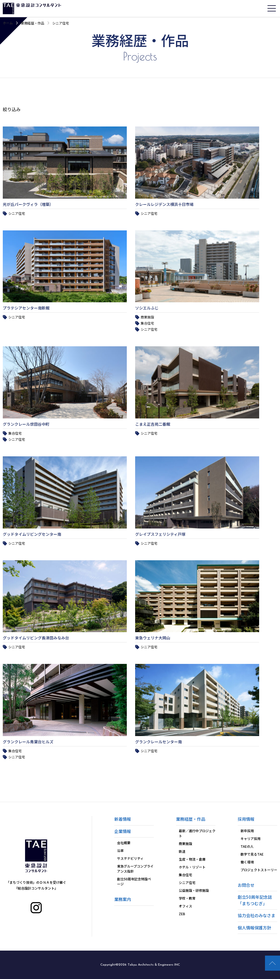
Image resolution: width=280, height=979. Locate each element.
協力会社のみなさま (256, 915)
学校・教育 (187, 898)
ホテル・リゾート (192, 866)
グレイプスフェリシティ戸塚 (160, 534)
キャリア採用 (251, 838)
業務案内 (122, 899)
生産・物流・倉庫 (192, 859)
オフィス (185, 905)
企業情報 (122, 831)
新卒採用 (247, 830)
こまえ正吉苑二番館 (152, 424)
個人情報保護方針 (254, 928)
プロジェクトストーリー (259, 869)
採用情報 (246, 819)
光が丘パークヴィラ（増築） (28, 204)
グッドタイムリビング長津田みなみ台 (36, 638)
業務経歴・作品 (32, 23)
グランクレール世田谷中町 (26, 424)
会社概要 (123, 842)
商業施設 (185, 843)
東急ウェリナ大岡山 (152, 638)
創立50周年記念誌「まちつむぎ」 (255, 900)
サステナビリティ (130, 858)
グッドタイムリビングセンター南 (32, 534)
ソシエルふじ (146, 308)
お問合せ (246, 885)
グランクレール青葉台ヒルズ (28, 741)
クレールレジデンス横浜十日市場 (164, 204)
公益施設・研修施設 (194, 890)
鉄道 (182, 851)
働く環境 (247, 861)
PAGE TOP (272, 963)
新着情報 (122, 819)
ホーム (8, 22)
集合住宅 (185, 874)
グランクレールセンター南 (158, 741)
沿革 (120, 850)
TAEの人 (247, 846)
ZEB (182, 913)
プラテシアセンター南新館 (26, 308)
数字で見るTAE (252, 854)
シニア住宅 (187, 882)
